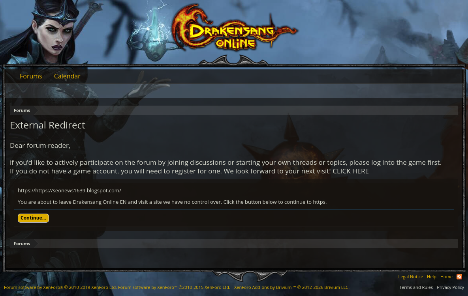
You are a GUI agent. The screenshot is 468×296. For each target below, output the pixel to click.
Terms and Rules (416, 287)
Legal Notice (410, 276)
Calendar (67, 76)
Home (446, 276)
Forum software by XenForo (60, 287)
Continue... (33, 217)
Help (431, 276)
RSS (459, 276)
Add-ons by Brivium (292, 287)
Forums (31, 76)
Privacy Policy (450, 287)
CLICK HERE (351, 170)
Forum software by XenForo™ (174, 287)
